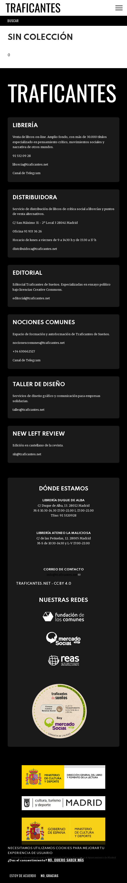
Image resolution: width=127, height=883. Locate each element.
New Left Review (39, 434)
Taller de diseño (39, 384)
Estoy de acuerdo (23, 875)
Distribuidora (35, 197)
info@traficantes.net (63, 575)
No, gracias (49, 875)
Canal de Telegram (26, 173)
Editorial (27, 273)
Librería (25, 125)
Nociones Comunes (44, 322)
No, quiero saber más (66, 859)
